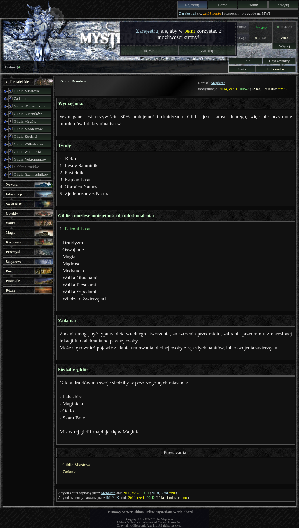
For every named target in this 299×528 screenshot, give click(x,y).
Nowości (12, 184)
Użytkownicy (279, 61)
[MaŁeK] (113, 497)
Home (222, 5)
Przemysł (13, 252)
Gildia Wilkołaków (29, 144)
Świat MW (14, 204)
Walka (10, 223)
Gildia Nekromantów (30, 159)
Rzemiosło (13, 242)
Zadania (20, 98)
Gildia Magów (25, 121)
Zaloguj (283, 5)
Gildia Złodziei (25, 136)
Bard (9, 271)
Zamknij (207, 51)
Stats (242, 69)
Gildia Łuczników (28, 113)
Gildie (245, 61)
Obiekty (12, 213)
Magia (10, 233)
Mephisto (218, 83)
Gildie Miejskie (17, 82)
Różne (10, 290)
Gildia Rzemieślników (31, 174)
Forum (253, 5)
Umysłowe (13, 261)
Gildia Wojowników (29, 106)
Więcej (284, 46)
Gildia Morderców (28, 129)
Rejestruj (192, 5)
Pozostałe (13, 281)
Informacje (14, 194)
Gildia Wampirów (27, 151)
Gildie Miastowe (27, 91)
